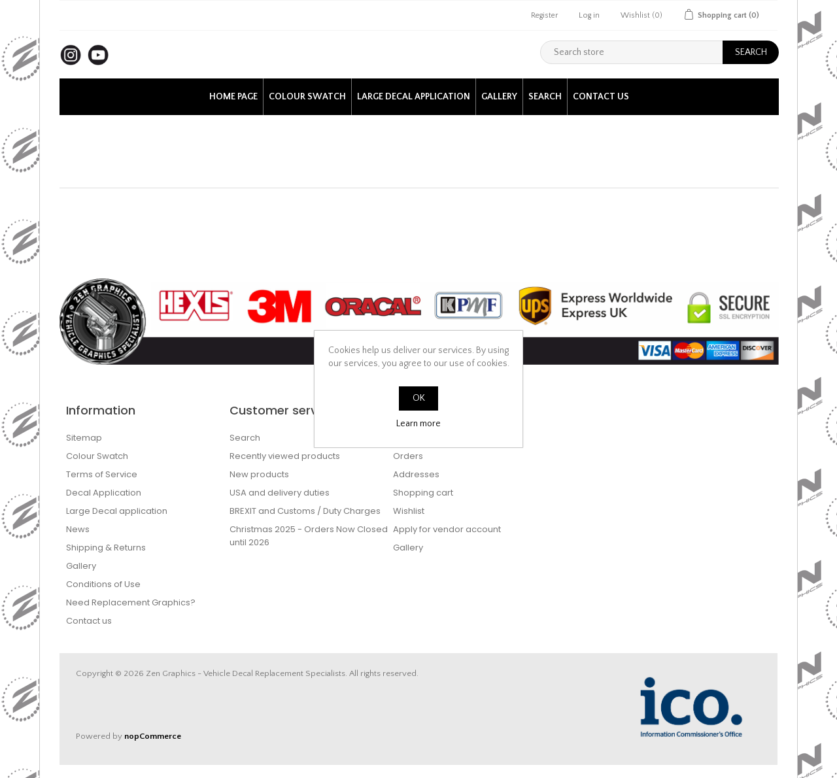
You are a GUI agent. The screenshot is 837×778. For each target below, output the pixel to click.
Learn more (418, 423)
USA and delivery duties (280, 492)
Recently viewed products (285, 456)
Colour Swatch (307, 97)
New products (259, 474)
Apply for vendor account (447, 529)
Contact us (601, 97)
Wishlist (408, 511)
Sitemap (84, 437)
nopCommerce (152, 736)
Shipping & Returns (106, 547)
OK (419, 398)
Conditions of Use (103, 584)
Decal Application (103, 492)
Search (545, 97)
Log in (589, 15)
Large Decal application (413, 97)
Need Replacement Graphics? (131, 602)
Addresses (416, 474)
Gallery (499, 97)
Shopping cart (423, 492)
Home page (233, 97)
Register (544, 15)
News (78, 529)
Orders (408, 456)
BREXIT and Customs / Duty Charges (305, 511)
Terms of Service (101, 474)
